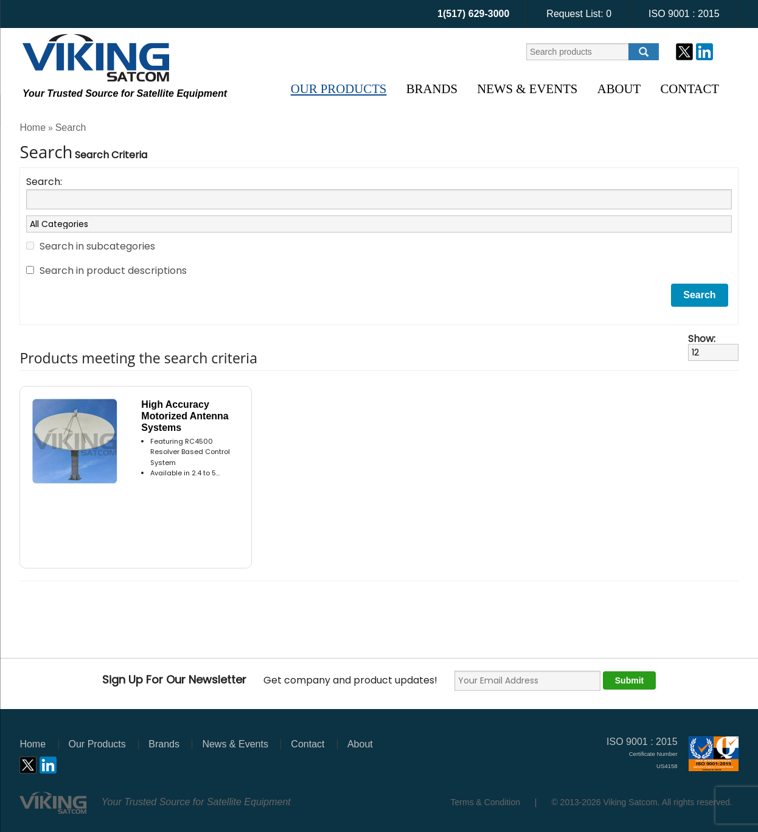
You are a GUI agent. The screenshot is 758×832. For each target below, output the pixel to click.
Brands (431, 89)
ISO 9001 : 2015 (684, 14)
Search (70, 127)
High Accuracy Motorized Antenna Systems (184, 416)
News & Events (527, 89)
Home (32, 127)
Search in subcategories (97, 246)
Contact (689, 89)
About (619, 89)
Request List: (578, 14)
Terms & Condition (485, 802)
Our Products (339, 89)
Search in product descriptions (113, 271)
